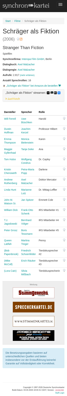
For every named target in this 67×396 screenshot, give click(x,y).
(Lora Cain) (10, 270)
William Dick (11, 210)
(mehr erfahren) (27, 75)
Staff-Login (59, 393)
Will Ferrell (10, 118)
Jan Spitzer (27, 199)
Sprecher (26, 112)
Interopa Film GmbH (33, 59)
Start (8, 21)
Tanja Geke (27, 149)
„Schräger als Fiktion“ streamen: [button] (33, 92)
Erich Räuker (28, 260)
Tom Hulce (10, 159)
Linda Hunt (10, 189)
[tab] (33, 95)
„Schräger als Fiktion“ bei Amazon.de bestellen (32, 85)
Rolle (42, 112)
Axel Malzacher (26, 64)
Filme (17, 21)
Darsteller (10, 112)
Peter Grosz (10, 230)
